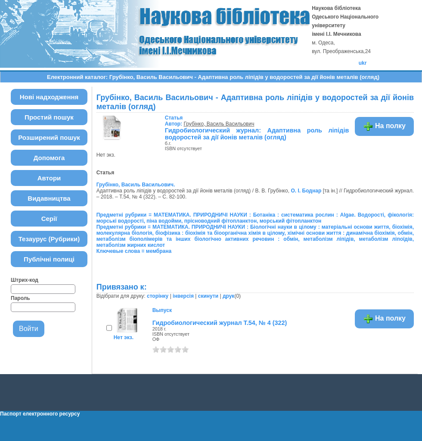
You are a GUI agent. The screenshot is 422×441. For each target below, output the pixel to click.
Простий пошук (49, 117)
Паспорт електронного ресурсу (40, 414)
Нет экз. (123, 337)
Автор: (174, 121)
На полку (384, 126)
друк (228, 296)
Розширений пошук (49, 137)
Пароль (20, 298)
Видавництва (49, 198)
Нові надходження (49, 97)
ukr (363, 63)
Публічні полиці (49, 259)
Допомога (49, 157)
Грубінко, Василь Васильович (218, 124)
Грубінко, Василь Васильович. (135, 185)
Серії (49, 218)
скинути (208, 296)
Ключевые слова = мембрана (134, 251)
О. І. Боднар (306, 191)
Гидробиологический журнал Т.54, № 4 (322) (219, 322)
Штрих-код (24, 280)
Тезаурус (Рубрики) (49, 239)
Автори (49, 178)
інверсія (183, 296)
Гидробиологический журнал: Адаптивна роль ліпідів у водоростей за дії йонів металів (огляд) (262, 134)
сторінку (157, 296)
